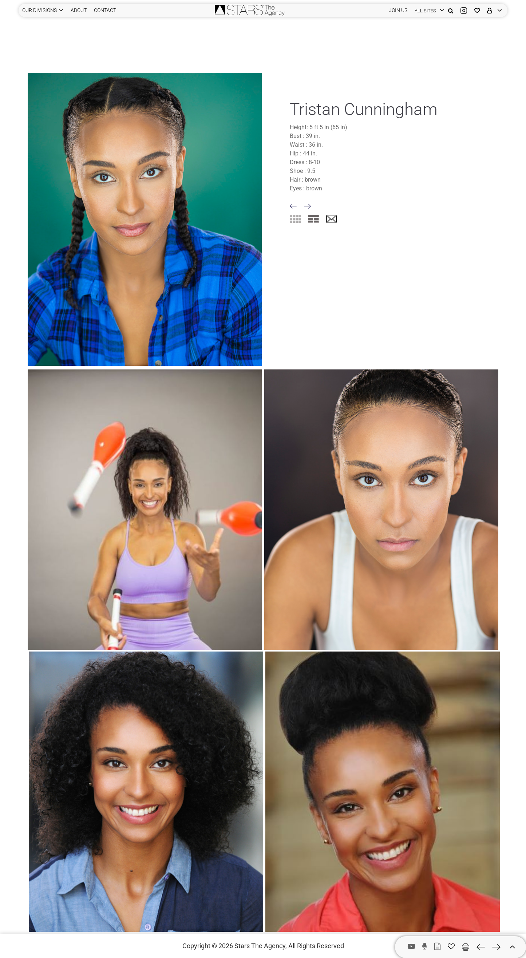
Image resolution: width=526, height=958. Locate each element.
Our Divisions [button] (39, 10)
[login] (427, 10)
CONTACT (105, 10)
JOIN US (398, 10)
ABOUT (79, 10)
